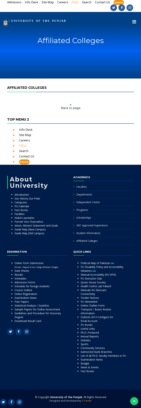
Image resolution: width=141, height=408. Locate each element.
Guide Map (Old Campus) (29, 233)
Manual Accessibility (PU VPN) (98, 274)
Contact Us (102, 2)
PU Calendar (22, 206)
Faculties (81, 186)
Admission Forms (25, 282)
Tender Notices (90, 298)
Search (86, 2)
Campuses (21, 202)
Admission (14, 2)
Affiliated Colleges (87, 241)
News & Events (90, 367)
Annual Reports (90, 336)
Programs (82, 210)
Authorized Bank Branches (96, 352)
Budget (85, 363)
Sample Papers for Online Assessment (37, 309)
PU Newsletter (89, 301)
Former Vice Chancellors (29, 221)
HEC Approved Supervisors (92, 225)
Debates (86, 340)
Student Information (88, 233)
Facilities (20, 214)
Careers (62, 2)
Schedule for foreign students (32, 286)
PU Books (87, 325)
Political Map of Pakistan (97, 263)
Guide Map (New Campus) (30, 229)
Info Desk (31, 2)
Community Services (93, 348)
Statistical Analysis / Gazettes (32, 305)
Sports (84, 344)
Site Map (48, 2)
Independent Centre (88, 202)
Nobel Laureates (24, 218)
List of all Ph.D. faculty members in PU (103, 355)
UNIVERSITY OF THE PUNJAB (38, 20)
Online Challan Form (93, 305)
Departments (84, 194)
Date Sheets (22, 270)
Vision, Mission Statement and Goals (36, 225)
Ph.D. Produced (90, 332)
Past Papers (22, 301)
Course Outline (23, 290)
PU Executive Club (91, 278)
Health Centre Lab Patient (96, 286)
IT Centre (87, 400)
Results (19, 274)
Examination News (26, 298)
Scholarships (83, 217)
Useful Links (88, 328)
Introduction (22, 194)
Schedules (20, 278)
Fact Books (21, 210)
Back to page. (71, 108)
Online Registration (26, 294)
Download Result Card (28, 321)
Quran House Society (93, 282)
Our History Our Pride (27, 198)
